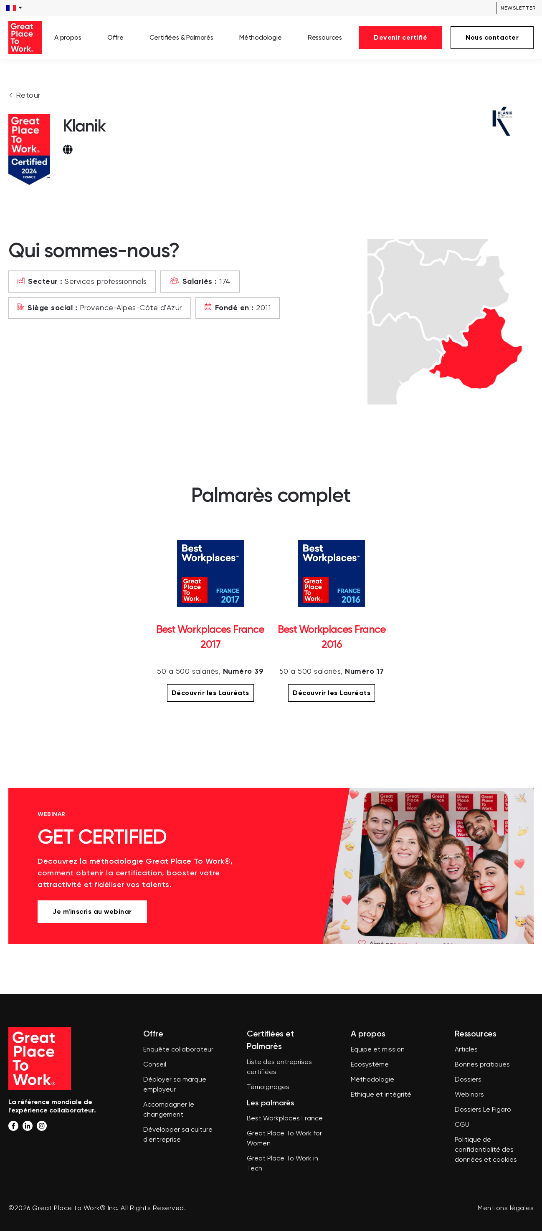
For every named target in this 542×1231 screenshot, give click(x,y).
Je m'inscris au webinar (92, 911)
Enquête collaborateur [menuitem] (178, 1049)
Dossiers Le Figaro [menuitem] (483, 1110)
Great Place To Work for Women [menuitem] (284, 1138)
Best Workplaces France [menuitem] (285, 1118)
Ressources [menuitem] (325, 37)
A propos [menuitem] (67, 37)
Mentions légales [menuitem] (506, 1208)
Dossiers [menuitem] (468, 1080)
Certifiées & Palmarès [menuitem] (181, 37)
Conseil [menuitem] (154, 1065)
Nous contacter (492, 37)
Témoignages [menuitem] (268, 1087)
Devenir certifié (400, 37)
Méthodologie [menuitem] (260, 37)
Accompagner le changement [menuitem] (168, 1110)
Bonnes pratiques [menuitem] (482, 1065)
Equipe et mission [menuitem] (378, 1049)
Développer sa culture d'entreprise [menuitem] (178, 1135)
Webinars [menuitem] (469, 1095)
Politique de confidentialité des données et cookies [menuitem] (486, 1150)
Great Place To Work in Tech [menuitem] (282, 1163)
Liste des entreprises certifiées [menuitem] (279, 1067)
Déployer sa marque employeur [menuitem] (174, 1085)
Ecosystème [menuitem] (370, 1065)
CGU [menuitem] (462, 1125)
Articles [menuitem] (466, 1049)
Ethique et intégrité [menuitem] (381, 1095)
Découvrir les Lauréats (210, 693)
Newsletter (518, 8)
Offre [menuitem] (115, 37)
